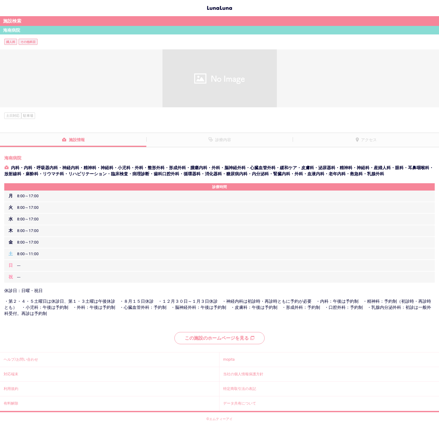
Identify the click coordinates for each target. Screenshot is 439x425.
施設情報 (77, 140)
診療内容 (223, 140)
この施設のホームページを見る (219, 338)
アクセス (369, 140)
